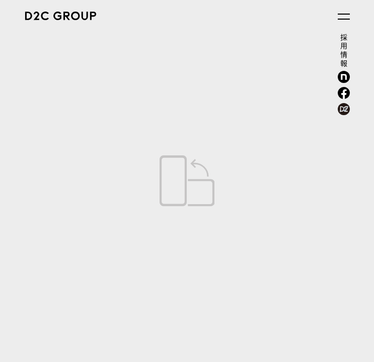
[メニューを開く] (343, 17)
